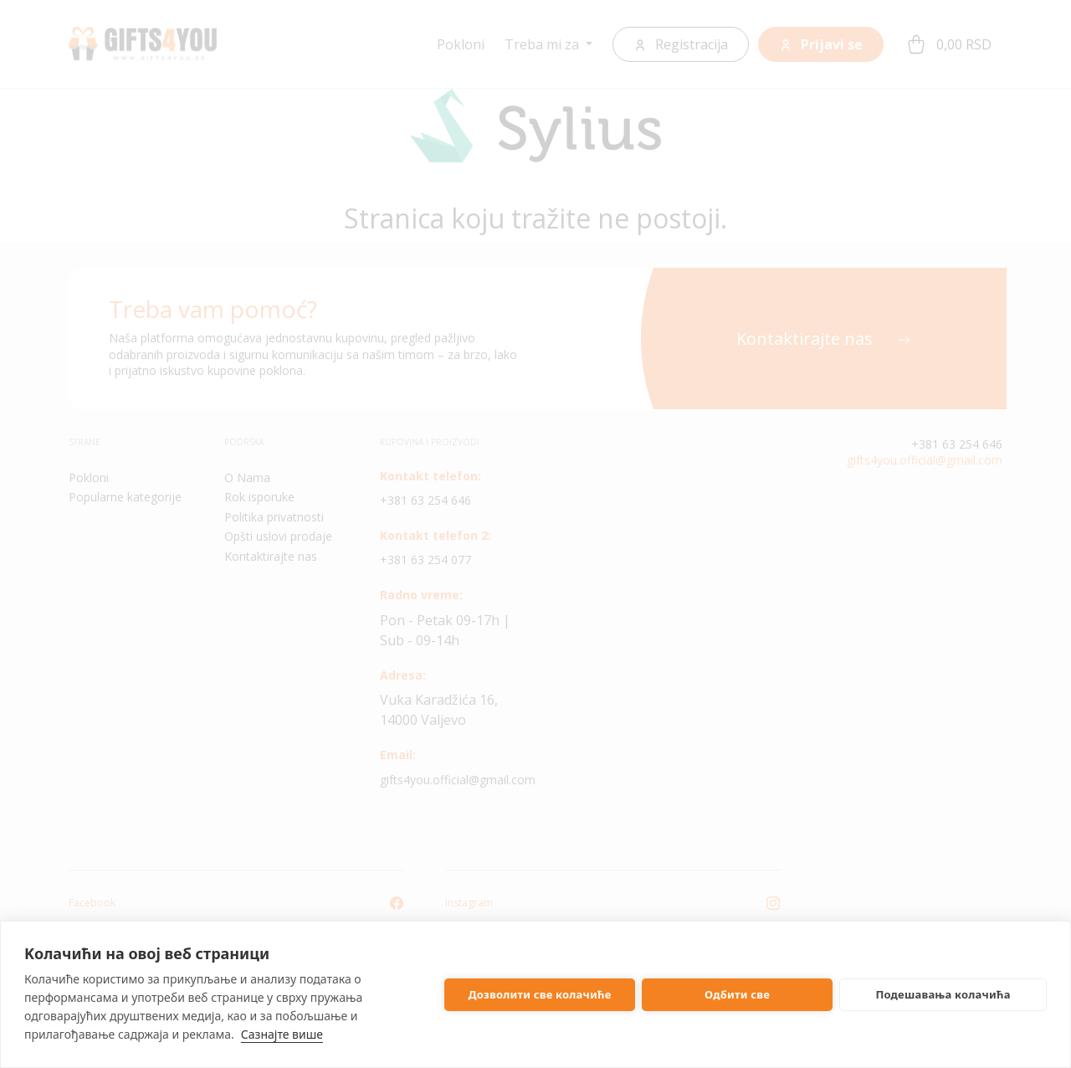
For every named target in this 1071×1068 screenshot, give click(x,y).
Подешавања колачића (942, 994)
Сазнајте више (282, 1034)
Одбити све (737, 994)
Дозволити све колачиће (540, 994)
